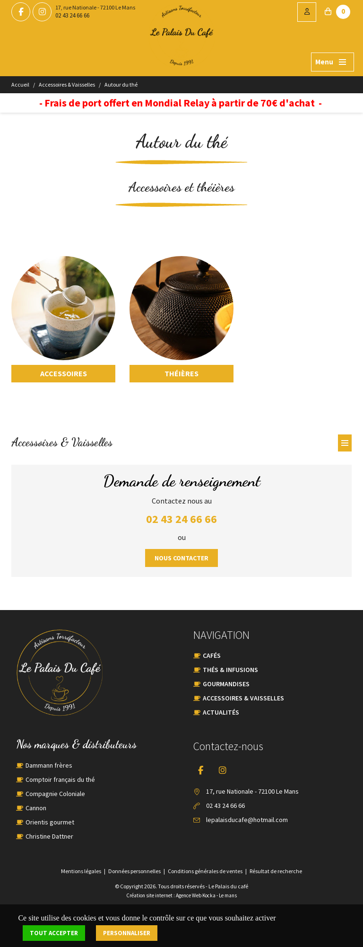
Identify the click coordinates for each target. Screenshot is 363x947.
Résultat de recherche (276, 871)
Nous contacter (181, 558)
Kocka (209, 895)
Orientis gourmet (50, 822)
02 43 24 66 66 (72, 15)
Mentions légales (81, 871)
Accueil (20, 84)
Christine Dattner (49, 836)
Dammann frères (49, 765)
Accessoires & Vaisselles (67, 84)
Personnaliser (126, 933)
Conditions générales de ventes (205, 871)
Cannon (36, 808)
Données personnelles (134, 871)
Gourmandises (226, 684)
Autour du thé (121, 84)
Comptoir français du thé (60, 779)
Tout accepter (54, 933)
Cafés (212, 655)
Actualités (221, 712)
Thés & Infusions (230, 669)
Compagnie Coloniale (55, 793)
